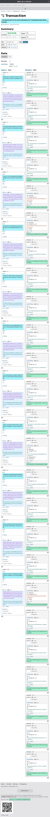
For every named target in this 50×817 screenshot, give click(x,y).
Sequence (4, 112)
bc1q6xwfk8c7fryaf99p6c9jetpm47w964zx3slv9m (37, 577)
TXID (3, 74)
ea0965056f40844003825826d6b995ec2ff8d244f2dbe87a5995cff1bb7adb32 (12, 476)
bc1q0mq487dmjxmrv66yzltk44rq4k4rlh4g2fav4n (37, 318)
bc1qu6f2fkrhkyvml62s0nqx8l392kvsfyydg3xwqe (37, 432)
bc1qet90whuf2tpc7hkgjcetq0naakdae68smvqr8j (37, 520)
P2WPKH (7, 109)
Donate (8, 784)
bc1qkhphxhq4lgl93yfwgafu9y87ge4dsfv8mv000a (37, 689)
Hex (10, 56)
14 (3, 531)
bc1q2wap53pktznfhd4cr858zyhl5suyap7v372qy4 (37, 745)
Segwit (25, 42)
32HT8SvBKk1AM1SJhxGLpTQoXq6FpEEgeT (37, 604)
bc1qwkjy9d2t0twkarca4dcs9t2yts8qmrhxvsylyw (37, 123)
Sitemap (15, 784)
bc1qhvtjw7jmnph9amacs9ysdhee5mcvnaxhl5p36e (37, 492)
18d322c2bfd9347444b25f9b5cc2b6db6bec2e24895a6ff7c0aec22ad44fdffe (12, 426)
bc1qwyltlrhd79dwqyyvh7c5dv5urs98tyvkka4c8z (37, 262)
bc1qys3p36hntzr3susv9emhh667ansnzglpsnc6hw (37, 717)
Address (23, 11)
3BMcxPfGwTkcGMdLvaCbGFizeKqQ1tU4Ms (37, 207)
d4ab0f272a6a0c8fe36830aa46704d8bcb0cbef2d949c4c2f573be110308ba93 (12, 575)
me (22, 796)
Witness (4, 93)
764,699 (15, 66)
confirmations (15, 35)
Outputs (28, 70)
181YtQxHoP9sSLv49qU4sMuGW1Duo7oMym (37, 464)
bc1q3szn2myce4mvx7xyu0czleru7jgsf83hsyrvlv (37, 347)
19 (3, 233)
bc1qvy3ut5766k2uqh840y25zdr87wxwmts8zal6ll (37, 660)
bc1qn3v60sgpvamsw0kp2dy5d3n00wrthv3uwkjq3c (37, 375)
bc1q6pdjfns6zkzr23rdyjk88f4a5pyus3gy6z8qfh (37, 632)
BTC (32, 74)
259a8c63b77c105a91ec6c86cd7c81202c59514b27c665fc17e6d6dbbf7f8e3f (12, 78)
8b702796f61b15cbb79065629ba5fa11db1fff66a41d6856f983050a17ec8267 (12, 327)
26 (3, 332)
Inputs (4, 70)
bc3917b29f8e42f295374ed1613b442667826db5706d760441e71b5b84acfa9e (12, 526)
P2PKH (31, 460)
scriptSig (4, 87)
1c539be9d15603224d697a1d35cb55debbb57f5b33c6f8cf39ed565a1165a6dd (12, 128)
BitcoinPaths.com (13, 786)
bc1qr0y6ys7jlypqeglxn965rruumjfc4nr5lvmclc (37, 403)
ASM (8, 92)
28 (3, 183)
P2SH (31, 203)
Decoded (4, 56)
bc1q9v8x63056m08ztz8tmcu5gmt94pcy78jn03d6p (37, 774)
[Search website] (25, 5)
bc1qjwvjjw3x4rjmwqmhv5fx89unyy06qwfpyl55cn (37, 290)
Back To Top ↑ (25, 790)
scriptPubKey (29, 80)
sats (35, 74)
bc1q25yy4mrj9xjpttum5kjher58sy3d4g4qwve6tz (37, 548)
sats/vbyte (14, 47)
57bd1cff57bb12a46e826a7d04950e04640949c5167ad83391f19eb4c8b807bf (12, 178)
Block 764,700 (12, 33)
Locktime (4, 64)
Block (9, 11)
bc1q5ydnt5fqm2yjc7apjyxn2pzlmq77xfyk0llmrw (37, 151)
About (3, 784)
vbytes (15, 44)
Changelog (22, 784)
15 (3, 482)
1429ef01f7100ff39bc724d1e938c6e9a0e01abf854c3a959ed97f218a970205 (12, 277)
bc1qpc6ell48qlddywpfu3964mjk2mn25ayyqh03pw (37, 179)
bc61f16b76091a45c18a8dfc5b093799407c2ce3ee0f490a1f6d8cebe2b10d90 (12, 377)
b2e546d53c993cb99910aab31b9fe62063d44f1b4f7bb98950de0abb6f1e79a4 (12, 227)
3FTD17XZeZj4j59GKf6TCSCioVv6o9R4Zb (37, 234)
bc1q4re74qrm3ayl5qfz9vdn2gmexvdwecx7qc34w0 (37, 94)
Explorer (3, 11)
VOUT (3, 82)
